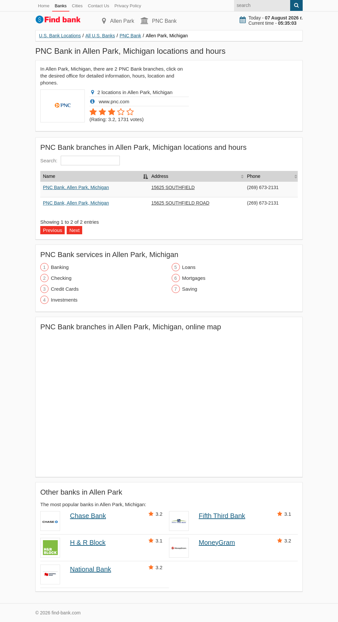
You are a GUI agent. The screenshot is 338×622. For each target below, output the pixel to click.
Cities (77, 5)
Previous (52, 230)
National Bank (90, 569)
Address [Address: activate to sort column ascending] (159, 176)
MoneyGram (217, 542)
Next (74, 230)
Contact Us (98, 5)
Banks (61, 5)
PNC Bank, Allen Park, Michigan (76, 187)
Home (44, 5)
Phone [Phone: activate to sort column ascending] (253, 176)
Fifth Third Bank (222, 515)
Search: (80, 160)
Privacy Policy (128, 5)
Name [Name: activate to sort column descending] (49, 176)
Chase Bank (88, 515)
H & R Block (88, 542)
